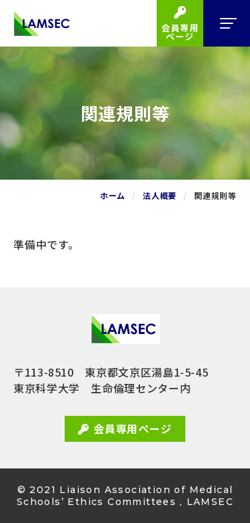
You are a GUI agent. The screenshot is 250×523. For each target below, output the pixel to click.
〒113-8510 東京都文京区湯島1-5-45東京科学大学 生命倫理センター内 (110, 380)
